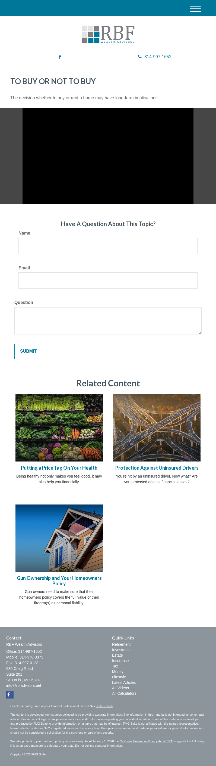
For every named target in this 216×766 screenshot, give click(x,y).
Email (24, 268)
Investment (121, 650)
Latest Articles (124, 682)
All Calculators (124, 693)
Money (117, 671)
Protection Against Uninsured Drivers (157, 468)
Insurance (120, 661)
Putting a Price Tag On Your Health (59, 468)
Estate (117, 655)
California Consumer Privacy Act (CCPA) (146, 741)
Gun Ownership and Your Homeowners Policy (59, 580)
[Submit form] (28, 351)
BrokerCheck (104, 706)
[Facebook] (60, 57)
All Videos (120, 688)
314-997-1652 (154, 56)
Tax (115, 666)
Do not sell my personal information (98, 745)
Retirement (121, 644)
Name (24, 233)
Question (23, 302)
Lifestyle (119, 677)
